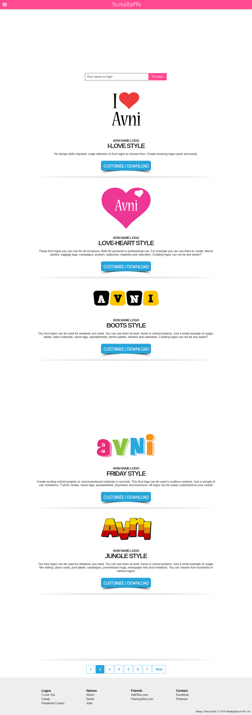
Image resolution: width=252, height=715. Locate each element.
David (90, 699)
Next (159, 669)
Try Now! (157, 76)
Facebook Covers (53, 703)
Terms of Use (210, 711)
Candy (46, 699)
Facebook (182, 694)
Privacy (199, 711)
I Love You (48, 694)
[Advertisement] (126, 41)
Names (91, 691)
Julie (89, 703)
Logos (46, 691)
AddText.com (139, 694)
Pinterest (182, 699)
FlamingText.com (142, 699)
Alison (90, 694)
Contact (182, 691)
